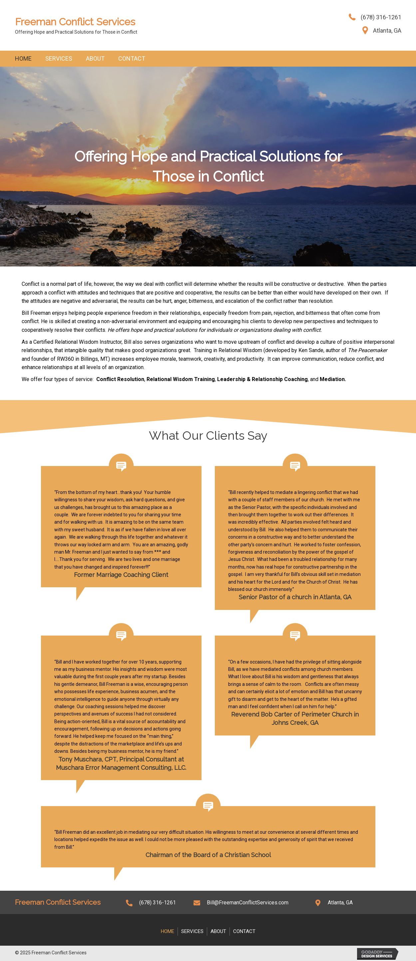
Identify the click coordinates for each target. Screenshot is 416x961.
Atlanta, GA (387, 30)
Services (58, 58)
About (95, 58)
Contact (131, 58)
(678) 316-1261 (381, 17)
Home (23, 58)
